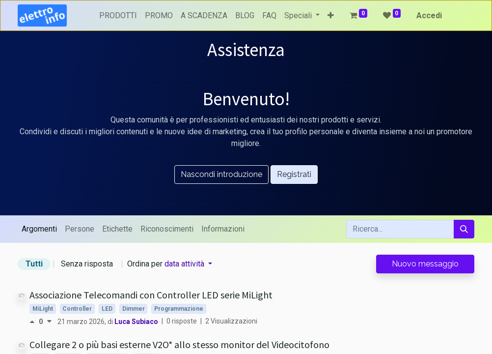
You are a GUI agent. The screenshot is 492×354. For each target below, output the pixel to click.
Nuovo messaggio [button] (425, 263)
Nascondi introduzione (221, 174)
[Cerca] (464, 229)
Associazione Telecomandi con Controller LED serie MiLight (151, 295)
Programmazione (178, 308)
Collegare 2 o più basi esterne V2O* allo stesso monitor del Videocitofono (179, 344)
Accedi (429, 15)
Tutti (34, 263)
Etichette (117, 229)
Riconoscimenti (166, 229)
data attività (185, 263)
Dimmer (133, 308)
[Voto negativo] (49, 321)
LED (107, 308)
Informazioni (223, 229)
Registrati (294, 174)
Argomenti (39, 229)
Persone (79, 229)
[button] (331, 16)
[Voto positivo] (34, 321)
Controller (77, 308)
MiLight (42, 308)
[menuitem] (118, 16)
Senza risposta (87, 263)
